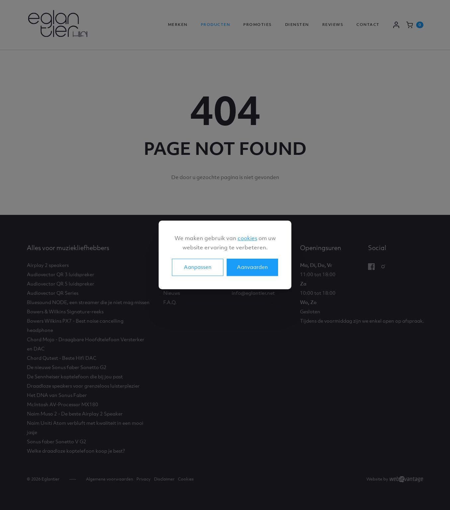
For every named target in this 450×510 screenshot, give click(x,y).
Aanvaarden (252, 267)
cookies (247, 238)
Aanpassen (197, 267)
